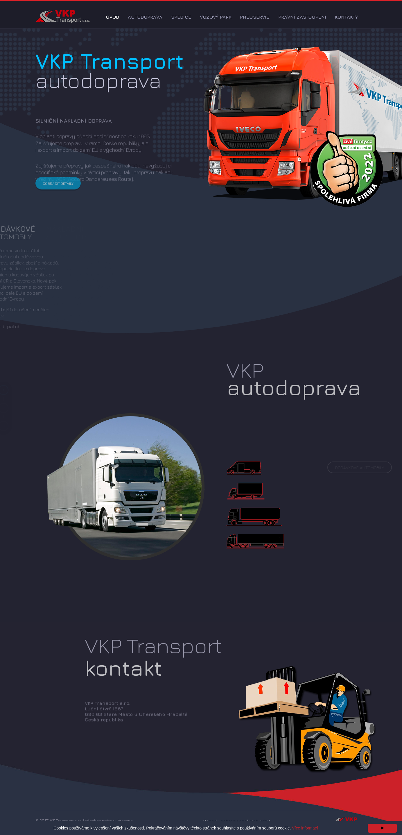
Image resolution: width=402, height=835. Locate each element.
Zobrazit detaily (58, 188)
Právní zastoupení (302, 16)
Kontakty (346, 16)
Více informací (305, 828)
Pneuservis (255, 16)
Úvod (112, 16)
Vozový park (215, 16)
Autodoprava (145, 16)
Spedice (181, 16)
